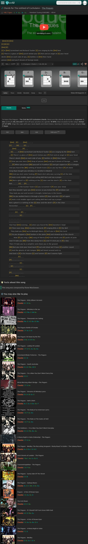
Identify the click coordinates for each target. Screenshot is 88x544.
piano (12, 93)
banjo (33, 93)
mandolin (26, 93)
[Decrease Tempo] (2, 64)
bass (40, 93)
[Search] (79, 3)
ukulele (19, 93)
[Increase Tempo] (18, 64)
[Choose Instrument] (44, 92)
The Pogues (47, 8)
